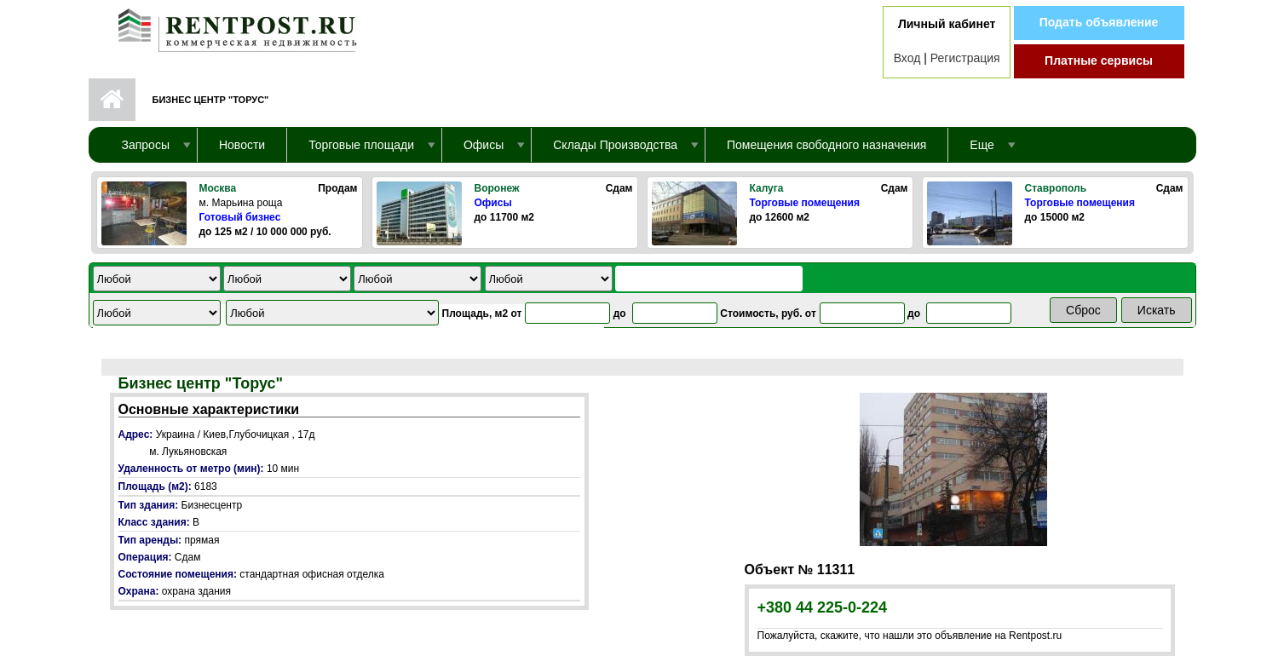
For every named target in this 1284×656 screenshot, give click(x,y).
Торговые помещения (805, 203)
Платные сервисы (1099, 60)
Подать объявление (1099, 22)
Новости (242, 145)
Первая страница (112, 99)
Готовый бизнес (240, 217)
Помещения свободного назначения (826, 145)
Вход (907, 58)
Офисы (493, 203)
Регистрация (965, 58)
